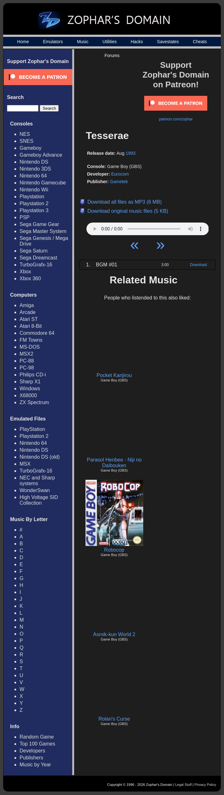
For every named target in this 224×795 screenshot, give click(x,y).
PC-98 (27, 367)
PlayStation (32, 429)
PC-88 (27, 360)
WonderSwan (35, 490)
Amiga (27, 305)
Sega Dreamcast (38, 257)
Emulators (53, 41)
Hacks (137, 41)
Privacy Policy (205, 784)
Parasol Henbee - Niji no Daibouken (114, 462)
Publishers (31, 757)
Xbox (25, 271)
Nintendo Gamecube (43, 182)
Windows (30, 388)
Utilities (110, 41)
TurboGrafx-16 (36, 264)
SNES (26, 141)
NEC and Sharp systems (37, 480)
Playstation (32, 196)
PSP (25, 217)
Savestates (168, 41)
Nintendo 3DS (35, 168)
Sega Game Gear (39, 224)
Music (83, 41)
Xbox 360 (30, 278)
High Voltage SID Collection (39, 500)
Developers (32, 750)
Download (198, 265)
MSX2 (26, 354)
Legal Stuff (183, 784)
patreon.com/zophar (176, 119)
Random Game (37, 737)
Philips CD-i (33, 374)
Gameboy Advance (41, 155)
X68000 (28, 395)
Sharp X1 (30, 381)
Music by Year (35, 764)
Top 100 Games (37, 743)
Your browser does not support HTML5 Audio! (147, 227)
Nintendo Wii (34, 189)
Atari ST (29, 319)
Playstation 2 (34, 203)
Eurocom (120, 174)
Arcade (28, 312)
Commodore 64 (37, 333)
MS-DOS (30, 347)
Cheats (200, 41)
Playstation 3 (34, 210)
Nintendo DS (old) (40, 457)
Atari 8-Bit (31, 326)
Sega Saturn (34, 250)
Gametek (119, 181)
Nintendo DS (34, 162)
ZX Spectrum (34, 402)
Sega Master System (43, 231)
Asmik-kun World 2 (114, 634)
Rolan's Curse (114, 719)
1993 (130, 153)
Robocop (114, 550)
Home (23, 41)
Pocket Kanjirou (114, 375)
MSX (25, 464)
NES (25, 134)
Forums (111, 55)
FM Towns (31, 340)
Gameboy (30, 148)
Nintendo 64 (33, 175)
